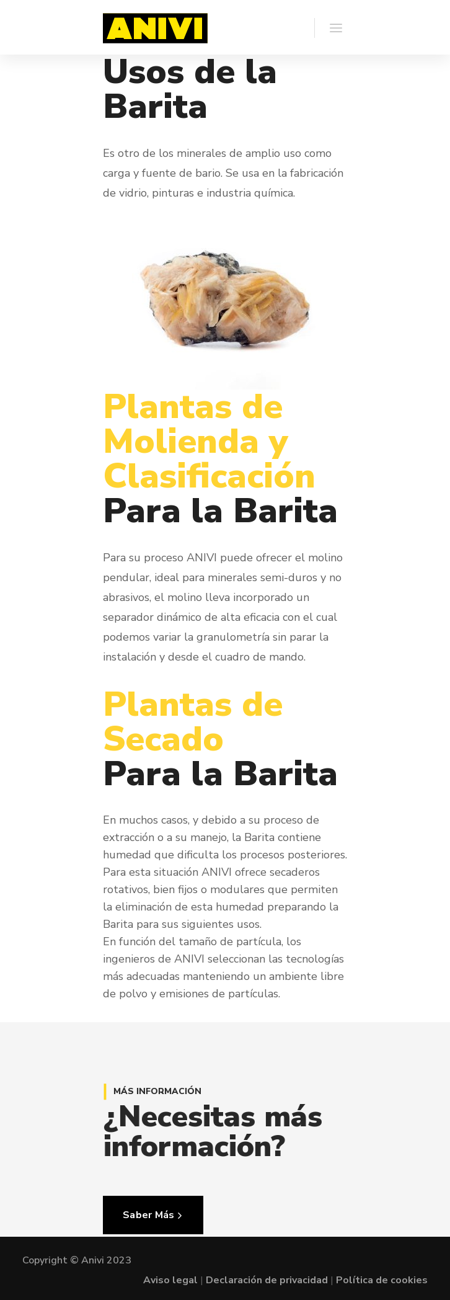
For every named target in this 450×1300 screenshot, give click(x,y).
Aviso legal (170, 1280)
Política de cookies (382, 1280)
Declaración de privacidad (267, 1280)
